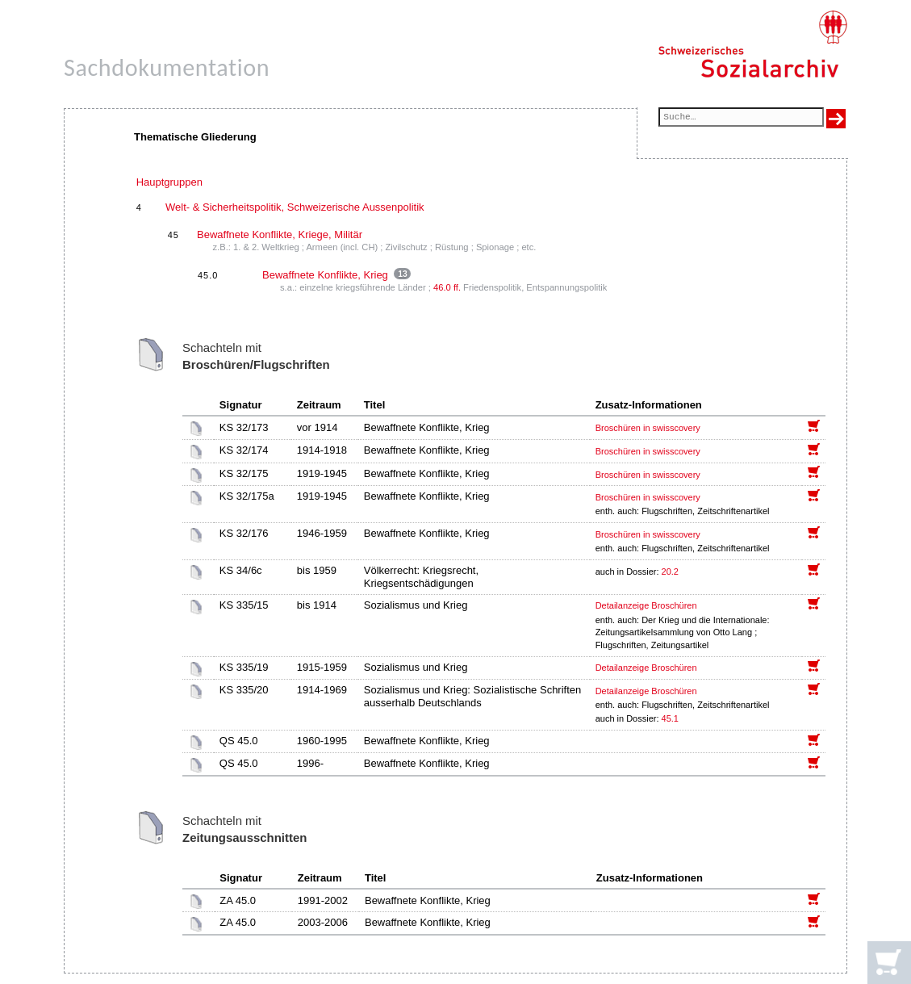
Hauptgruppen (169, 182)
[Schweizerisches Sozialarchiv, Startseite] (752, 44)
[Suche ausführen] (836, 118)
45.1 (671, 718)
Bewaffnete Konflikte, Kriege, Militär (279, 234)
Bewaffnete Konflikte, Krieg (325, 275)
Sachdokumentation (167, 67)
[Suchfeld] (741, 118)
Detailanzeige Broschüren (646, 605)
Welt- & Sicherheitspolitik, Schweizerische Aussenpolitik (294, 207)
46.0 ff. (447, 287)
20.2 (671, 571)
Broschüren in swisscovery (647, 428)
